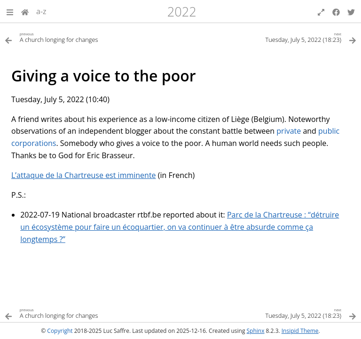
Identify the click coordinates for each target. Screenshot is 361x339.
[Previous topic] (92, 37)
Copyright (59, 331)
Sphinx (256, 331)
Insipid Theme (300, 331)
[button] (9, 11)
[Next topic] (268, 37)
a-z (41, 11)
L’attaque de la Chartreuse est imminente (83, 175)
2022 (181, 11)
